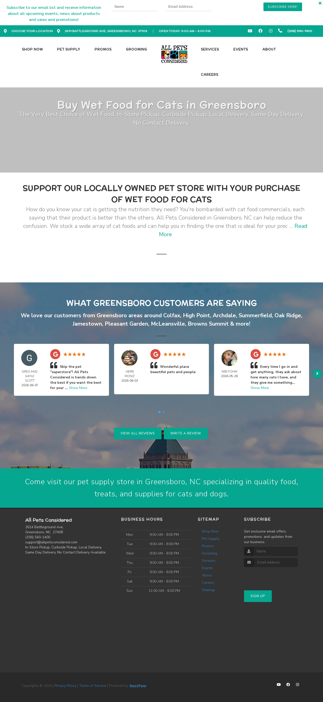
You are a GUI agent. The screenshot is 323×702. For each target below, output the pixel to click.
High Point (196, 315)
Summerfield (255, 315)
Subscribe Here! (283, 7)
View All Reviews (138, 433)
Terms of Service (92, 685)
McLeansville (168, 324)
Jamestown (87, 324)
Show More (78, 387)
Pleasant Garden (126, 324)
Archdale (224, 315)
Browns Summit (208, 324)
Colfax (171, 315)
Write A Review (185, 433)
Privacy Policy (65, 685)
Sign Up (258, 596)
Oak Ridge (288, 315)
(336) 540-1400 (37, 537)
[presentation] (236, 7)
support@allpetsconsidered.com (51, 542)
